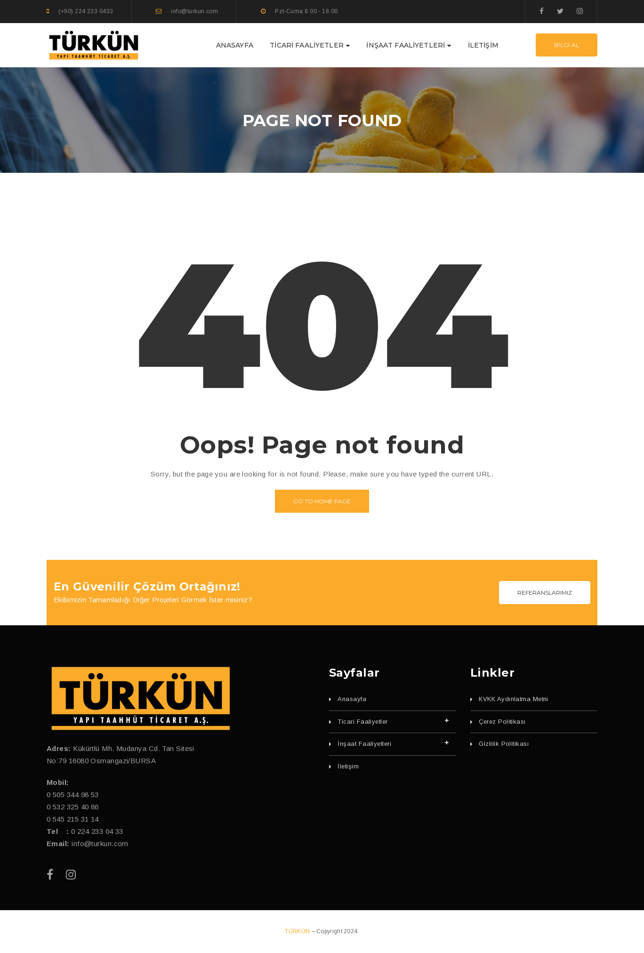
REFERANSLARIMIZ (544, 592)
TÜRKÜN (298, 931)
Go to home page (322, 501)
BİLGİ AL (566, 44)
